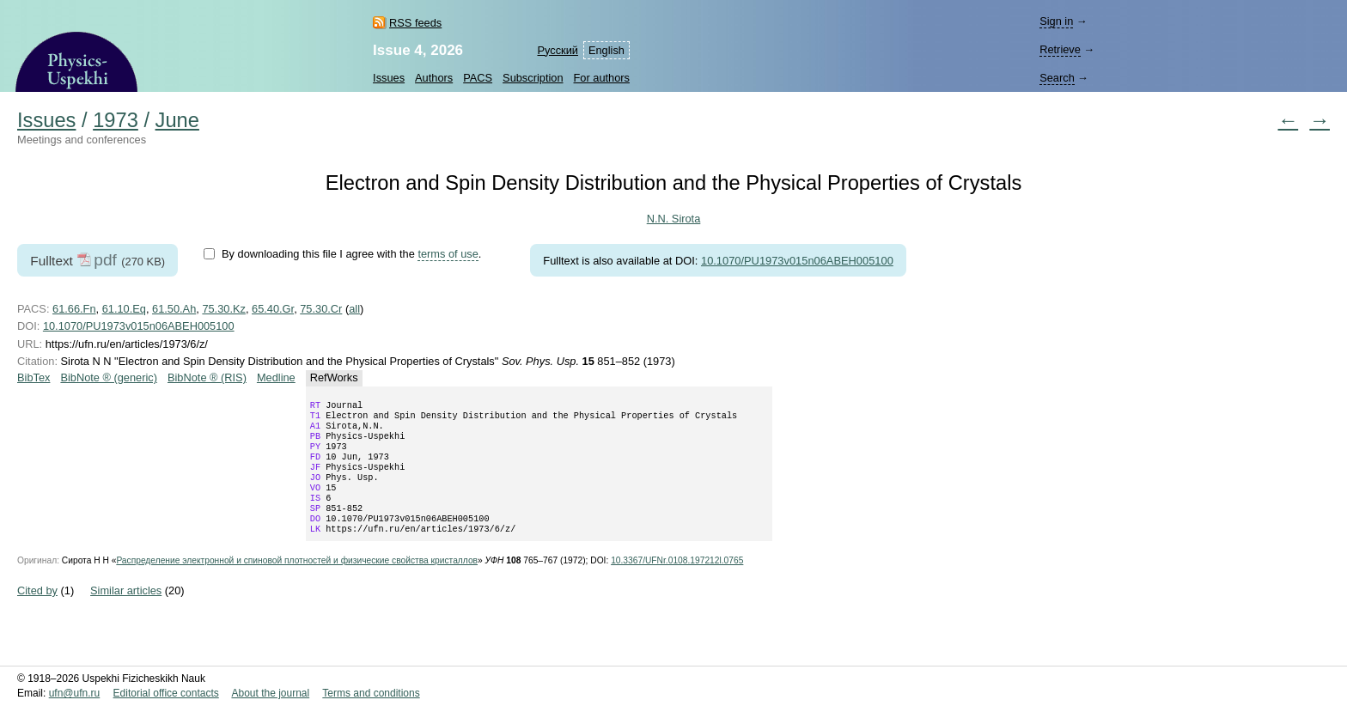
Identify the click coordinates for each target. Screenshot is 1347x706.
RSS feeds (415, 22)
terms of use (448, 253)
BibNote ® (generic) (108, 377)
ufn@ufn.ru (75, 694)
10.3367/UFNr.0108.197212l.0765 (677, 582)
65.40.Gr (273, 308)
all (354, 308)
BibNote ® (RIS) (207, 377)
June (177, 120)
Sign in (1056, 21)
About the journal (270, 694)
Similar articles (126, 612)
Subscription (533, 77)
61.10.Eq (124, 308)
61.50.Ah (174, 308)
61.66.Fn (74, 308)
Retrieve (1060, 49)
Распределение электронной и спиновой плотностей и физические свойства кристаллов (297, 582)
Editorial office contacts (166, 694)
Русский (557, 50)
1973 (115, 120)
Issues (389, 77)
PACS (477, 77)
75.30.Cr (321, 308)
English (606, 50)
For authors (602, 77)
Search (1057, 77)
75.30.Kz (224, 308)
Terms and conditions (370, 694)
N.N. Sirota (674, 218)
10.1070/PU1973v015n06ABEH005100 (797, 260)
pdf (105, 260)
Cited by (37, 612)
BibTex (33, 377)
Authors (434, 77)
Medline (276, 377)
